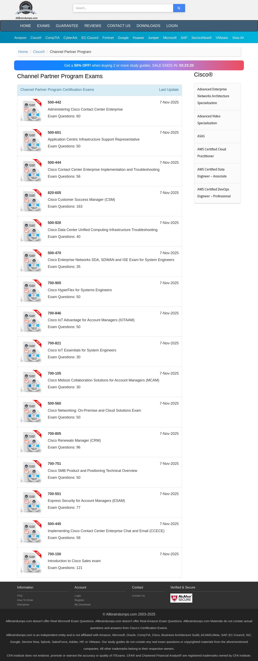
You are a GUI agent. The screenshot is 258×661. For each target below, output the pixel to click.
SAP (184, 37)
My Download (83, 604)
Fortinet (109, 37)
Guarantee (67, 26)
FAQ (19, 595)
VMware (222, 37)
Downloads (148, 26)
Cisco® (36, 37)
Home (25, 26)
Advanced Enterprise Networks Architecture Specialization (213, 96)
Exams (43, 26)
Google (124, 37)
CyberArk (70, 37)
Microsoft (170, 37)
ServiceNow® (202, 37)
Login (172, 26)
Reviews (92, 26)
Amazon (20, 37)
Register (79, 600)
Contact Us (118, 26)
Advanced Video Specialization (208, 120)
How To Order (25, 600)
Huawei (139, 37)
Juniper (154, 37)
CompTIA (53, 37)
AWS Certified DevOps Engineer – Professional (214, 193)
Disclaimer (23, 604)
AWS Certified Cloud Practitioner (211, 153)
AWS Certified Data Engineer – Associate (212, 173)
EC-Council (90, 37)
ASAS (201, 136)
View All (238, 37)
